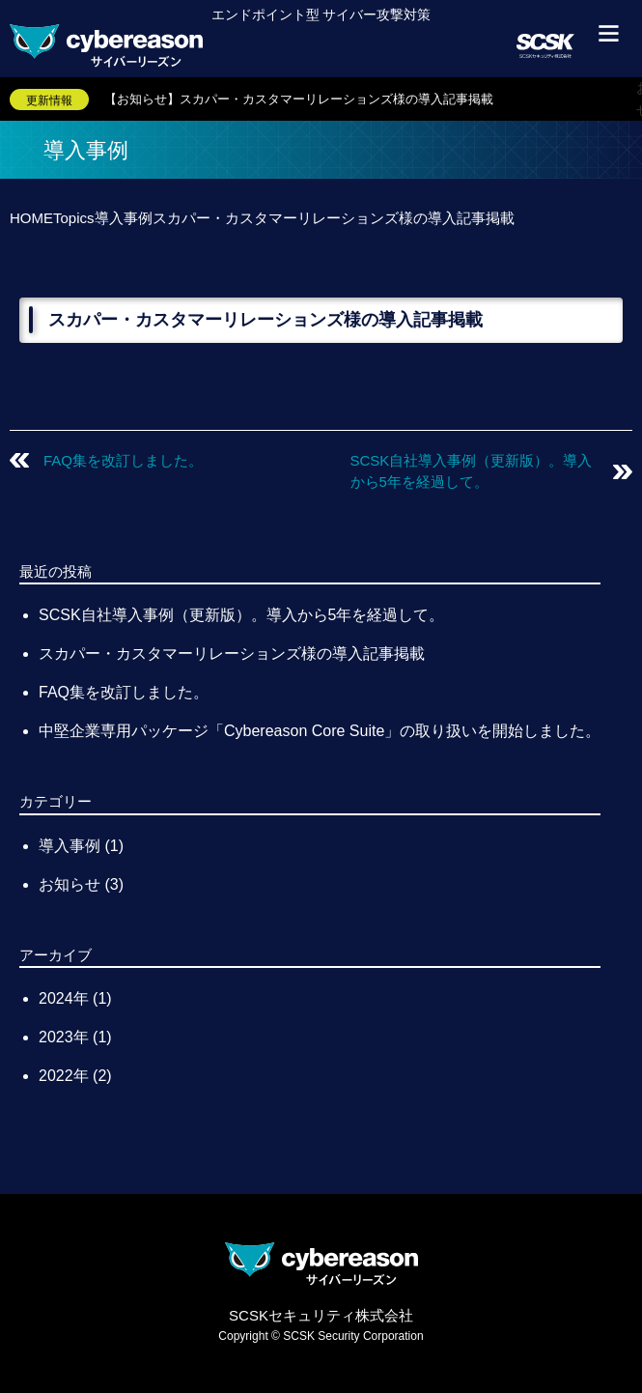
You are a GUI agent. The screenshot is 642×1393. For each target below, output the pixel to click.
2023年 (66, 1037)
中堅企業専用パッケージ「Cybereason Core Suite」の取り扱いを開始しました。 (319, 731)
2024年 (66, 998)
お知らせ (69, 884)
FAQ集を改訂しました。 (123, 460)
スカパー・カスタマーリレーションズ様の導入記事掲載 (232, 653)
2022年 (66, 1075)
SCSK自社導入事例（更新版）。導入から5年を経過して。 (241, 615)
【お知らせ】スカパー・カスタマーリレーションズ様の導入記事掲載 (298, 99)
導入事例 (69, 846)
